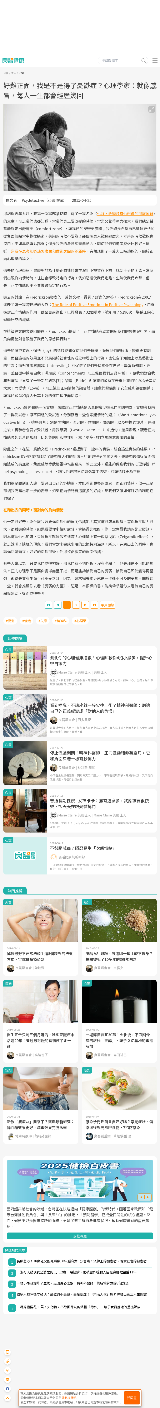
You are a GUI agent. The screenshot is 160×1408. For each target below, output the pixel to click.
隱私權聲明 (69, 1397)
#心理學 (80, 620)
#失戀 (42, 620)
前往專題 (80, 1235)
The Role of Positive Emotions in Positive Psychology (97, 304)
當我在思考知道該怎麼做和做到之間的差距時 (48, 251)
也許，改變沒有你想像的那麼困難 (125, 213)
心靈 (21, 73)
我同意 (132, 1398)
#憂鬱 (10, 620)
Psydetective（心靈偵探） (44, 200)
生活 (13, 73)
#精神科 (61, 620)
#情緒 (26, 620)
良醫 (5, 73)
